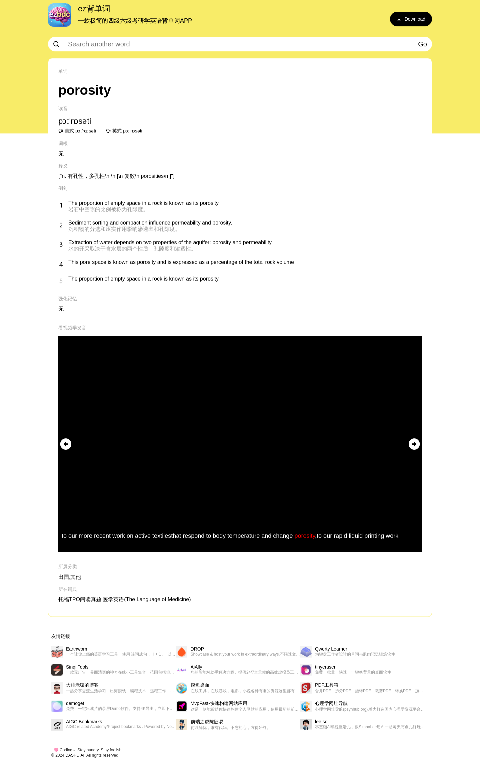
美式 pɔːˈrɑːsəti (77, 130)
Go (422, 44)
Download (411, 19)
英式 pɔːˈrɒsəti (124, 130)
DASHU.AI (74, 755)
